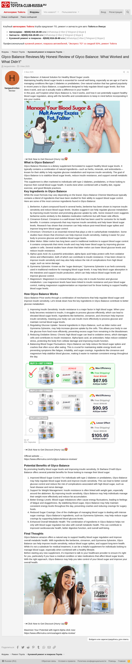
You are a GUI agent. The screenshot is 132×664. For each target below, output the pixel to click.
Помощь (112, 661)
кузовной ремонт (33, 43)
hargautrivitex (9, 66)
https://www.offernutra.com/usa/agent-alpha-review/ (49, 633)
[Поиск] (128, 12)
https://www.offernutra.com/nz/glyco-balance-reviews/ (50, 459)
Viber (62, 32)
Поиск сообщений (29, 17)
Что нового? (50, 12)
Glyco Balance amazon (35, 537)
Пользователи (69, 12)
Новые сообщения (9, 17)
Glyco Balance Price (34, 297)
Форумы (34, 12)
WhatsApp (53, 32)
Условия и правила (66, 661)
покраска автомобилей (55, 43)
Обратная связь (49, 661)
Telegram (72, 32)
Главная (121, 661)
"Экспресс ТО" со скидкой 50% (84, 43)
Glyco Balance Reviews (36, 166)
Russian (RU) (9, 661)
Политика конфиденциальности (92, 661)
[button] (58, 12)
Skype (81, 32)
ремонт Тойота (109, 43)
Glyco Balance (49, 86)
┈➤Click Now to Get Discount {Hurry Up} (46, 159)
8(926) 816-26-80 (33, 32)
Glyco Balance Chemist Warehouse (100, 195)
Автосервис (15, 32)
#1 (128, 72)
